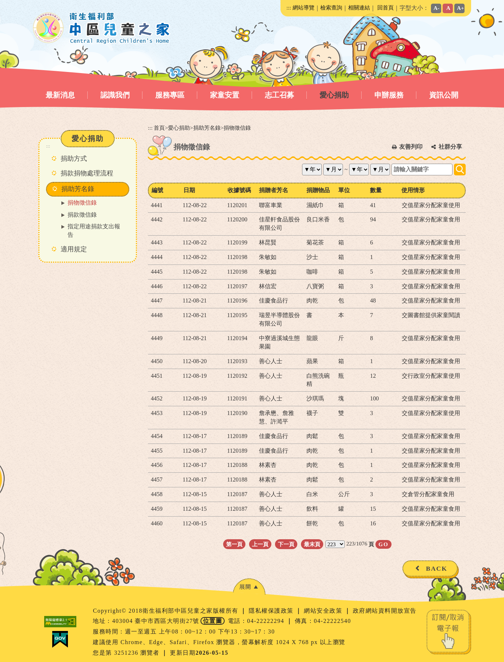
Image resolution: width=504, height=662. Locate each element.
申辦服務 (389, 95)
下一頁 (286, 544)
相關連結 (359, 7)
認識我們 (115, 95)
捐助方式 (74, 158)
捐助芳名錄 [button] (77, 189)
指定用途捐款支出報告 (94, 230)
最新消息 (60, 95)
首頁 (159, 128)
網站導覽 (303, 7)
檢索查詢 (331, 7)
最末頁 (312, 544)
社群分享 (450, 147)
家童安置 (224, 95)
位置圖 (212, 621)
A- (436, 8)
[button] (249, 586)
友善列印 (411, 147)
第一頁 (234, 544)
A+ (460, 8)
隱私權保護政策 (272, 611)
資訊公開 (443, 95)
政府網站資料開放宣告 (385, 611)
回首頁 (385, 7)
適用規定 (74, 249)
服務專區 (169, 95)
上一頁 (260, 544)
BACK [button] (436, 568)
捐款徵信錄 (82, 215)
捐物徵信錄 (82, 202)
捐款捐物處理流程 (87, 173)
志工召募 (279, 95)
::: (288, 7)
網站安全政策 (324, 611)
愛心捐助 (334, 95)
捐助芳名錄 (207, 128)
